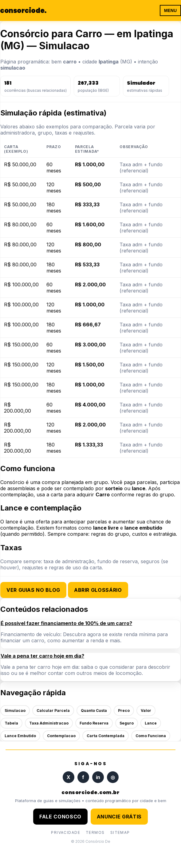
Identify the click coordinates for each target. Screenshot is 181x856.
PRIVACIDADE (65, 832)
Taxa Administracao (49, 723)
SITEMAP (120, 832)
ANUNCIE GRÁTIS (119, 817)
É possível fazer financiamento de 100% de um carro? (66, 623)
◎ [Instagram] (113, 777)
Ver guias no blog (33, 590)
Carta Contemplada (105, 735)
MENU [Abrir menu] (170, 10)
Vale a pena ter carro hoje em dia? (42, 656)
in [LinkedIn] (98, 777)
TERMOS (95, 832)
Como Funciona (151, 735)
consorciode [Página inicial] (23, 10)
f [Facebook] (83, 777)
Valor (146, 710)
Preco (124, 710)
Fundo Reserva (94, 723)
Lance (151, 723)
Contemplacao (61, 735)
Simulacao (15, 710)
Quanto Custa (94, 710)
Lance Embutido (20, 735)
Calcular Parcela (53, 710)
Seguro (127, 723)
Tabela (11, 723)
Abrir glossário (98, 590)
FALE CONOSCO (60, 817)
